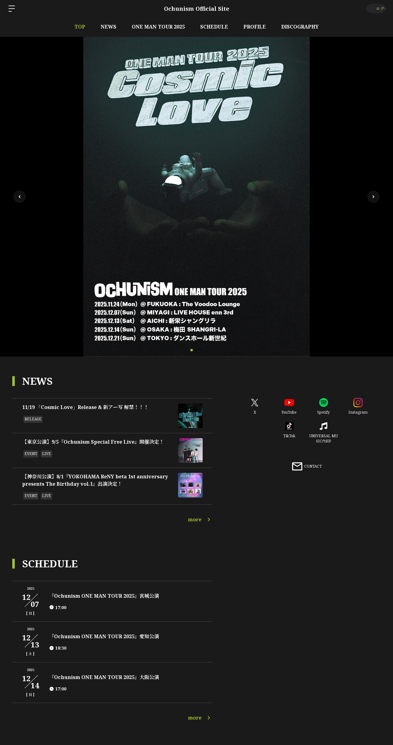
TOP (79, 26)
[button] (373, 197)
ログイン (375, 8)
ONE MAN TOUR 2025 (158, 26)
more (200, 519)
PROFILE (254, 26)
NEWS (108, 26)
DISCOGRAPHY (300, 26)
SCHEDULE (214, 26)
